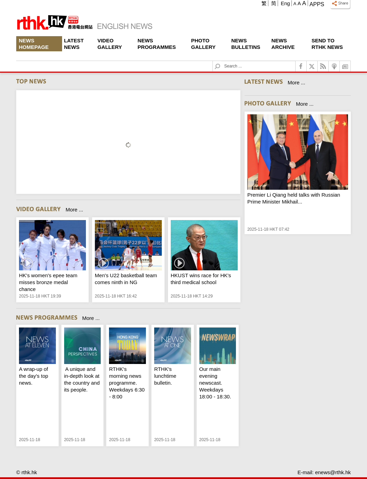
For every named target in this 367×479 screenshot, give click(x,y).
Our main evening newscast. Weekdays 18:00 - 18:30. (215, 382)
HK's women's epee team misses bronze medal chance (48, 282)
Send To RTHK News (327, 44)
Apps (316, 4)
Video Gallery (109, 44)
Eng (285, 3)
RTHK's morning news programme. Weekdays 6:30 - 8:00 (127, 382)
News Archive (283, 44)
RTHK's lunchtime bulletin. (165, 376)
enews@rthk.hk (333, 472)
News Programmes (157, 44)
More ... (74, 209)
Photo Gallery (203, 44)
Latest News (73, 44)
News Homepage (34, 44)
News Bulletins (245, 44)
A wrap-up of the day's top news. (33, 376)
